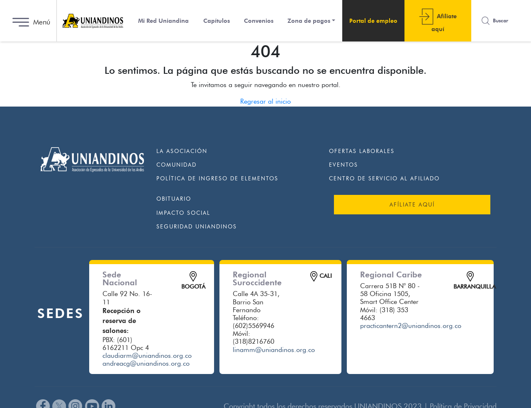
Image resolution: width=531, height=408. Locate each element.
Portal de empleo (373, 20)
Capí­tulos (216, 20)
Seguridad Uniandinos (196, 226)
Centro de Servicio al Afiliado (384, 178)
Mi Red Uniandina (163, 20)
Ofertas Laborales (362, 151)
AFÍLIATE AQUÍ (412, 204)
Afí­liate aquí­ (444, 22)
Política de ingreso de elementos (217, 178)
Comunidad (176, 164)
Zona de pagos (308, 20)
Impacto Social (183, 212)
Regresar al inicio (265, 101)
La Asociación (181, 151)
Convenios (258, 20)
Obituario (173, 198)
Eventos (343, 164)
